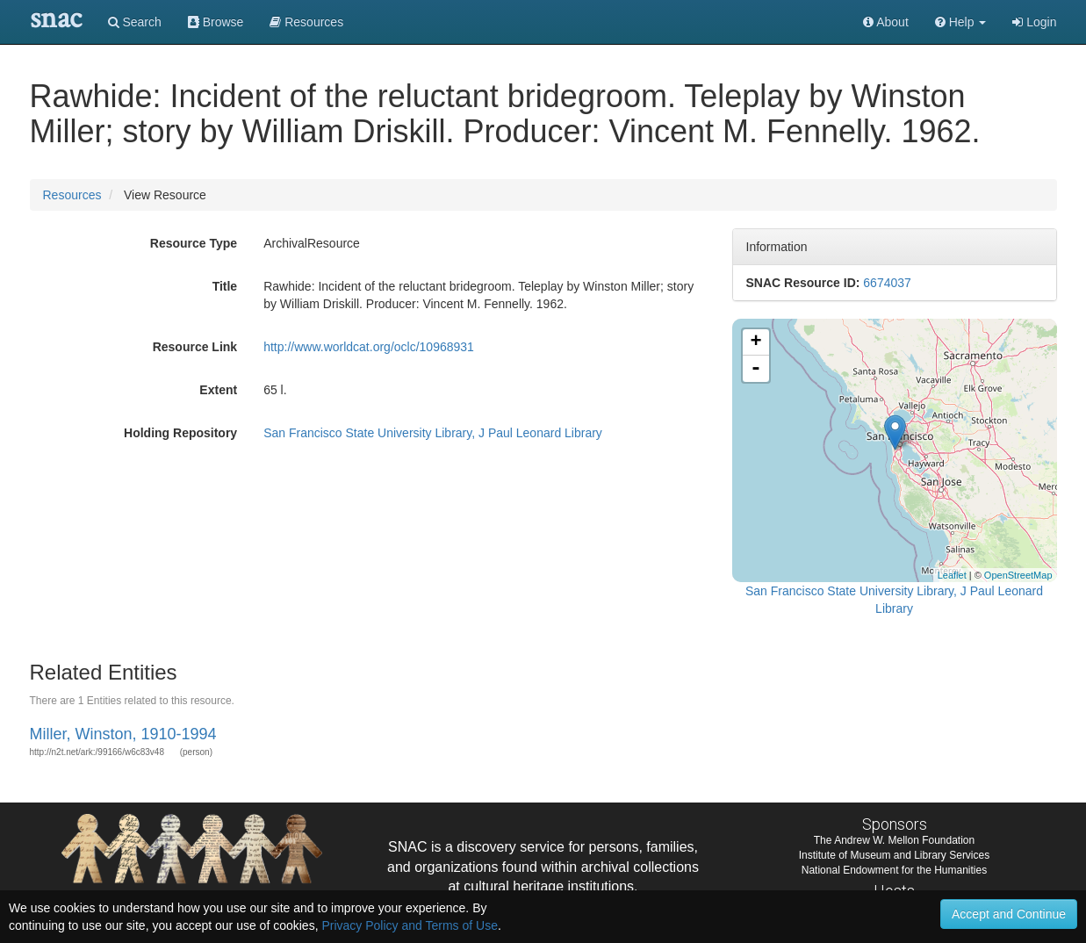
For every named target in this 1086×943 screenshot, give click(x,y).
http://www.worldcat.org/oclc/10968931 (368, 347)
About (886, 22)
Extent (218, 390)
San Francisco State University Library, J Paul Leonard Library (432, 433)
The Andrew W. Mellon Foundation (894, 840)
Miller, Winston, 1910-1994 (123, 734)
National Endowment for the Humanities (894, 870)
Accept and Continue (1009, 914)
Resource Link (195, 347)
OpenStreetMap (1018, 575)
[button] (961, 22)
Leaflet (952, 575)
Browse (216, 22)
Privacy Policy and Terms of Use (409, 925)
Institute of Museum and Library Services (894, 855)
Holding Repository (180, 433)
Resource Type (193, 243)
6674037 (887, 283)
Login (1034, 22)
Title (225, 286)
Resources (72, 195)
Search (135, 22)
